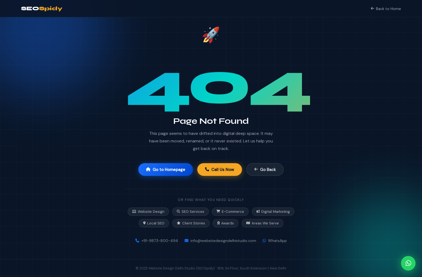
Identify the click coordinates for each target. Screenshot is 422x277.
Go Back (265, 169)
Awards (225, 223)
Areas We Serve (262, 223)
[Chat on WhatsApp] (408, 263)
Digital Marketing (273, 211)
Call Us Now (219, 169)
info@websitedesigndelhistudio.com (220, 240)
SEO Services (190, 211)
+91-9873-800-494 (156, 240)
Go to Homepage (165, 169)
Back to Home (386, 8)
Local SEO (153, 223)
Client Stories (191, 223)
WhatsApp (275, 240)
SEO (41, 8)
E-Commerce (230, 211)
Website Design (148, 211)
